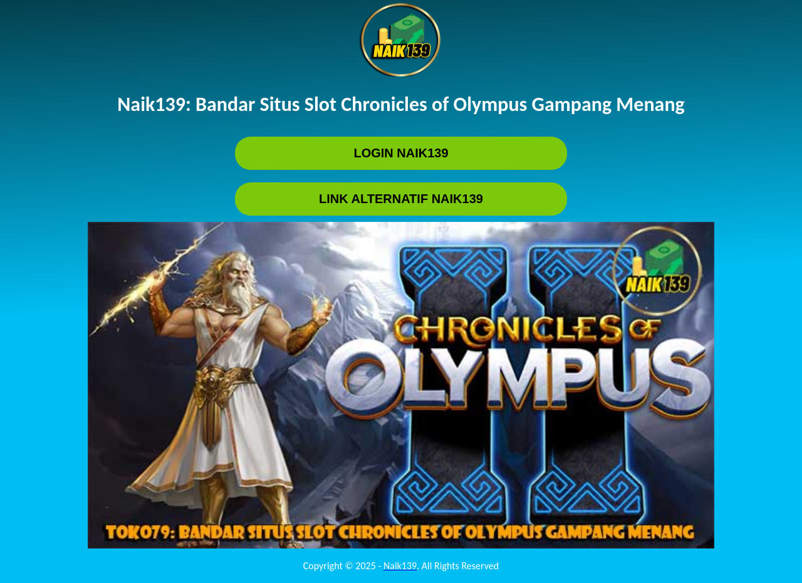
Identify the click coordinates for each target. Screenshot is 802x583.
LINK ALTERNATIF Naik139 (401, 199)
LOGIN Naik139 (400, 153)
